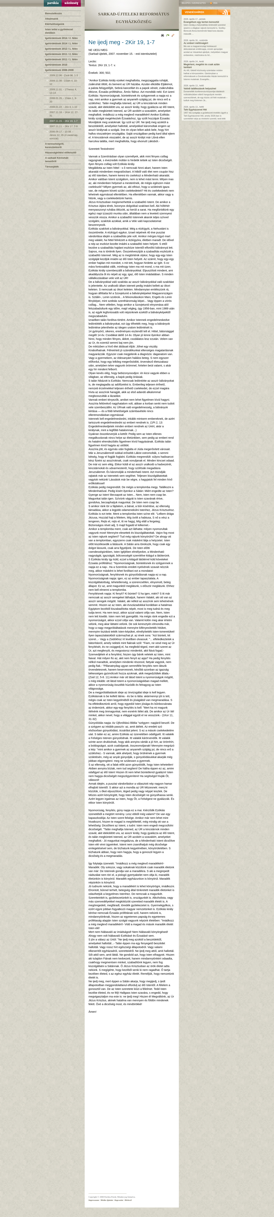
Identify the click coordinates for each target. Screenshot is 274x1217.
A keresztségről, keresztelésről (54, 145)
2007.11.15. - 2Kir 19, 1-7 (63, 121)
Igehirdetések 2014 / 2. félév (61, 38)
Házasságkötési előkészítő (60, 152)
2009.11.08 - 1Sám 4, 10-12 (63, 82)
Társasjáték (52, 166)
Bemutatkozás (53, 13)
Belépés (186, 3)
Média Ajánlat (107, 1200)
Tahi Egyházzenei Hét (195, 109)
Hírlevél (128, 1200)
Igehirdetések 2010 (56, 64)
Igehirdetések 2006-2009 (59, 70)
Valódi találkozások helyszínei (200, 88)
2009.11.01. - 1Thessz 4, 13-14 (63, 91)
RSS (213, 3)
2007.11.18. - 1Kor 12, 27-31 (63, 114)
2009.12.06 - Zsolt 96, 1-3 (63, 75)
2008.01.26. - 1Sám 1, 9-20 (63, 100)
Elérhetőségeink (54, 24)
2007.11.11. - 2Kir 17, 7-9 (63, 126)
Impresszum (93, 1200)
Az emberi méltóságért (196, 43)
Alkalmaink (51, 18)
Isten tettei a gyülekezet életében (59, 31)
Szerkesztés (199, 3)
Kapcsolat (119, 1200)
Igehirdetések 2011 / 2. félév (61, 54)
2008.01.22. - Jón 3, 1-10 (63, 106)
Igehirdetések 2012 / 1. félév (61, 48)
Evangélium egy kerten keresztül (201, 22)
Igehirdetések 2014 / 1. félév (61, 43)
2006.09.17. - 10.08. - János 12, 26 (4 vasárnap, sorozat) (63, 135)
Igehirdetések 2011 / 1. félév (61, 59)
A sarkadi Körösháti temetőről (56, 159)
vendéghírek (194, 12)
